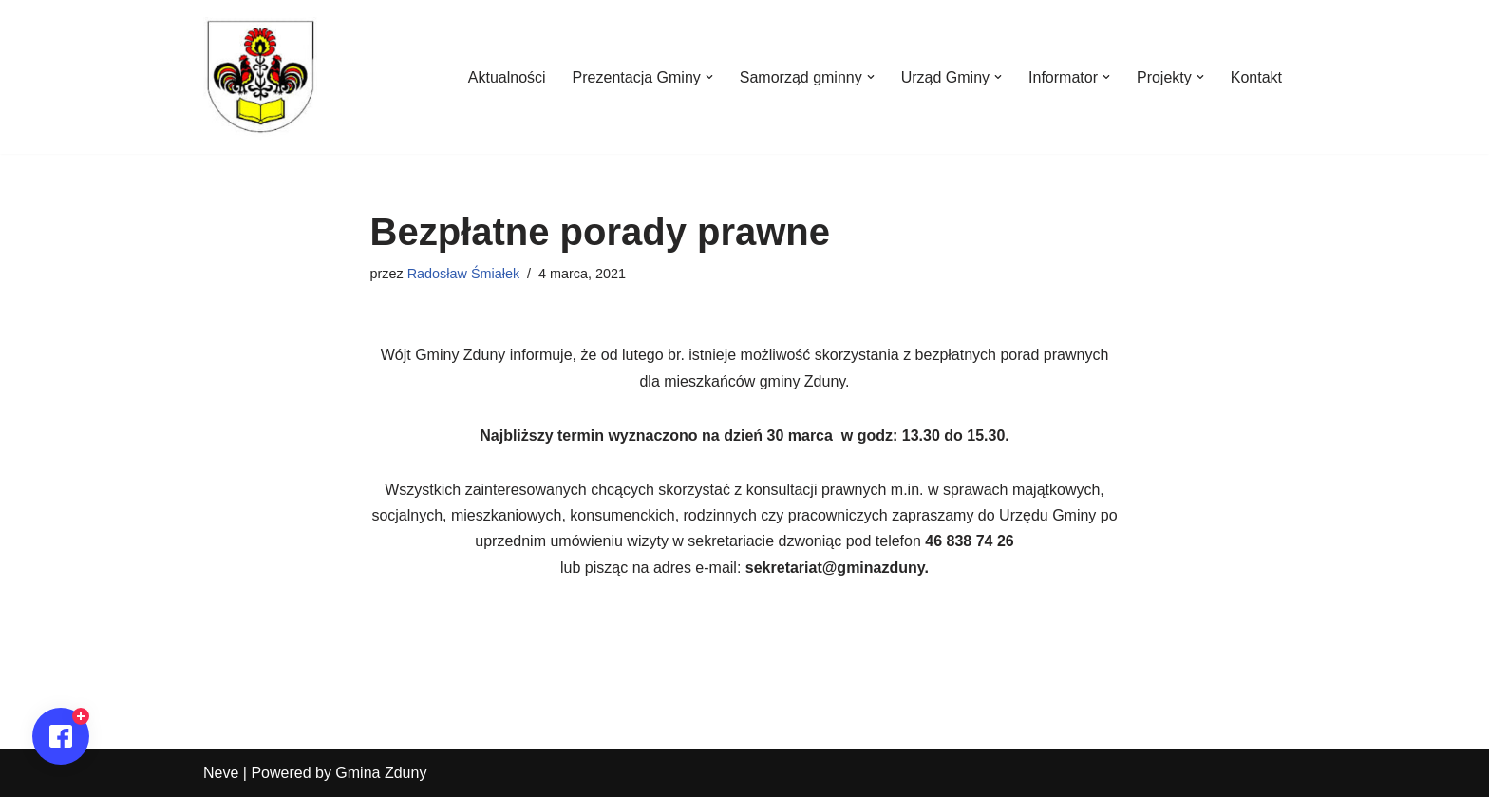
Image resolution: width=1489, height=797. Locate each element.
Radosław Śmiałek (463, 273)
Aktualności (507, 77)
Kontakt (1256, 77)
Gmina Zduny (380, 773)
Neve (220, 773)
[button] (709, 77)
